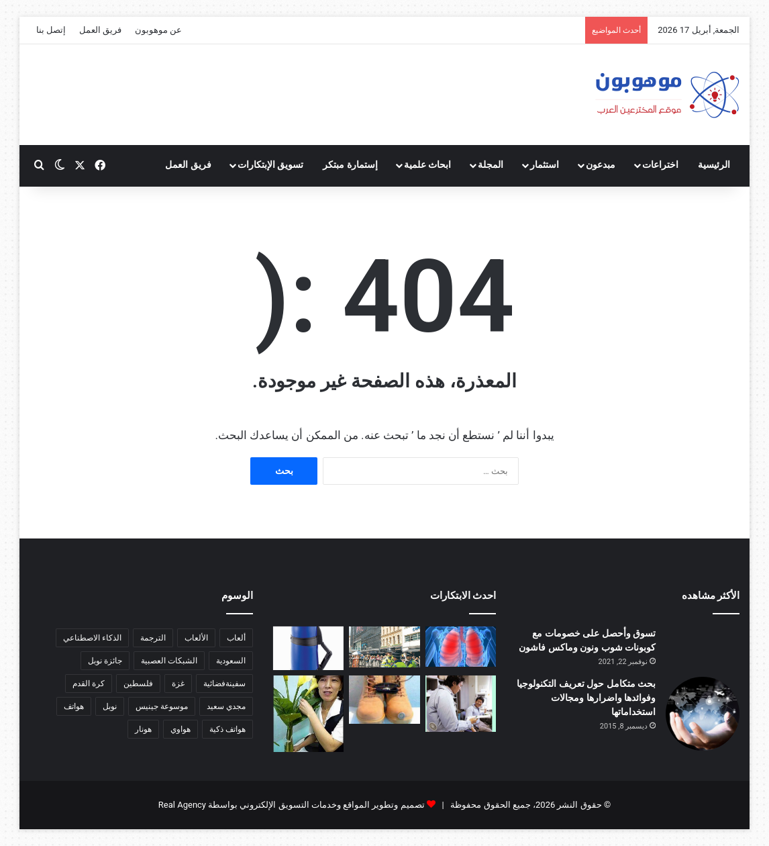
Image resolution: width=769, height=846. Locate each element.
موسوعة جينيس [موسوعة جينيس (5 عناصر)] (162, 706)
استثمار (544, 165)
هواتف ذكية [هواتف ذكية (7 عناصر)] (227, 729)
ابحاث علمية (428, 165)
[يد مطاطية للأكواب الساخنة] (308, 648)
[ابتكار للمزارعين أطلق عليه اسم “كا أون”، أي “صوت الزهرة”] (308, 713)
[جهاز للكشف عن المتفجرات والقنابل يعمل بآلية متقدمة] (384, 646)
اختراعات (660, 165)
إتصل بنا (51, 30)
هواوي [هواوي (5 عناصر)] (180, 729)
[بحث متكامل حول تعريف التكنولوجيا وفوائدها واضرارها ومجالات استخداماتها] (702, 714)
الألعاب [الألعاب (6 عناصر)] (196, 638)
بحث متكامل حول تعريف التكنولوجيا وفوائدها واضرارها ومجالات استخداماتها (586, 697)
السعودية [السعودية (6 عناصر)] (231, 660)
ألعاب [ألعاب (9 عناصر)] (236, 638)
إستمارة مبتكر (350, 165)
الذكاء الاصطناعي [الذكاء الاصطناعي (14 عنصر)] (92, 638)
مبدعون (600, 165)
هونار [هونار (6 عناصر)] (143, 729)
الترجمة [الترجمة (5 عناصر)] (153, 638)
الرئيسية (714, 165)
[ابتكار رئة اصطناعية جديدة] (461, 646)
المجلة (490, 165)
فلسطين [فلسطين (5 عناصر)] (138, 683)
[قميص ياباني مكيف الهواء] (461, 704)
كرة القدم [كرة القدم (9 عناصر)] (88, 683)
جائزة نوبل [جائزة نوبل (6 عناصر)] (105, 660)
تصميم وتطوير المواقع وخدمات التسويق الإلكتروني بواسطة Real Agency (291, 805)
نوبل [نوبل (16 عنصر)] (110, 706)
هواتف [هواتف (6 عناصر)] (74, 706)
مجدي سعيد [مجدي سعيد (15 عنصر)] (226, 706)
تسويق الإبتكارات (271, 165)
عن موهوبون (158, 30)
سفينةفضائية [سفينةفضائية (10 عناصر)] (224, 683)
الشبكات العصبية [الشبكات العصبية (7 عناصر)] (169, 660)
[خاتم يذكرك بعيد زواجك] (384, 699)
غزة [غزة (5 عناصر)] (178, 683)
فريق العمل (100, 30)
